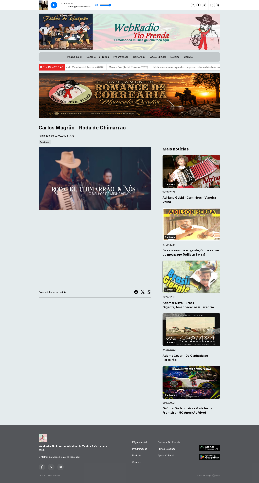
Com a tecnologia (208, 475)
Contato (188, 56)
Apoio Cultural (158, 56)
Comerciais (139, 56)
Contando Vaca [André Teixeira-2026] (87, 67)
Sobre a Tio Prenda (98, 56)
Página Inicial (74, 56)
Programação (121, 56)
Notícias (174, 56)
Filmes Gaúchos (166, 448)
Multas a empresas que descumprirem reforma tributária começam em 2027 (201, 67)
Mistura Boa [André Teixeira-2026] (133, 67)
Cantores (45, 142)
